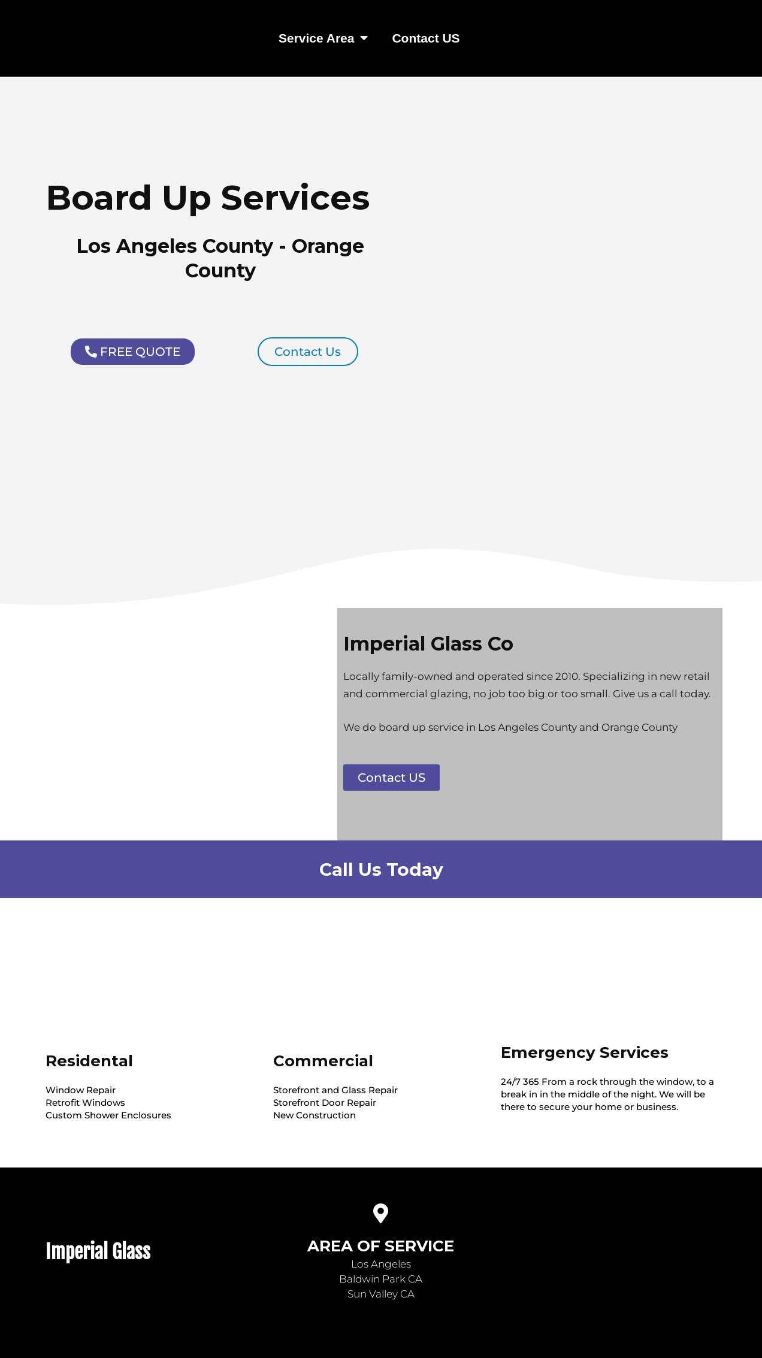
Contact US (425, 38)
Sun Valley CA (381, 1294)
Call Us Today (381, 869)
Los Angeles (381, 1264)
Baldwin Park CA (380, 1279)
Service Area (323, 38)
